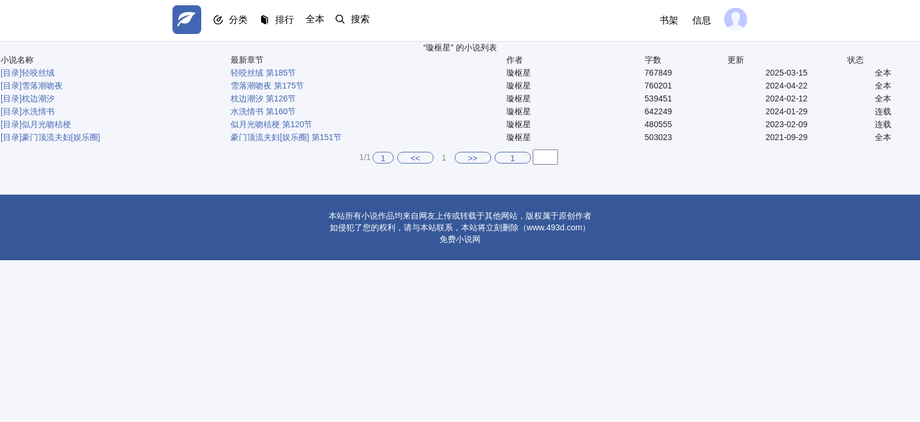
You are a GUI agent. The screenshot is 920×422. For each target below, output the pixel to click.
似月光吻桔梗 (46, 124)
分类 (241, 21)
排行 (289, 21)
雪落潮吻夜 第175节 (267, 85)
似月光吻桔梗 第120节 (271, 124)
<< (415, 158)
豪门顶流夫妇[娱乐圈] (61, 137)
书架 (666, 20)
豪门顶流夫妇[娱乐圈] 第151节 (286, 137)
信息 (699, 20)
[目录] (11, 72)
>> (472, 158)
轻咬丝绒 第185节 (263, 72)
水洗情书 (38, 111)
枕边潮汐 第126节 (263, 98)
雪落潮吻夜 (42, 85)
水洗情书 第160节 (263, 111)
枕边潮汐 (38, 98)
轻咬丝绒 (38, 72)
